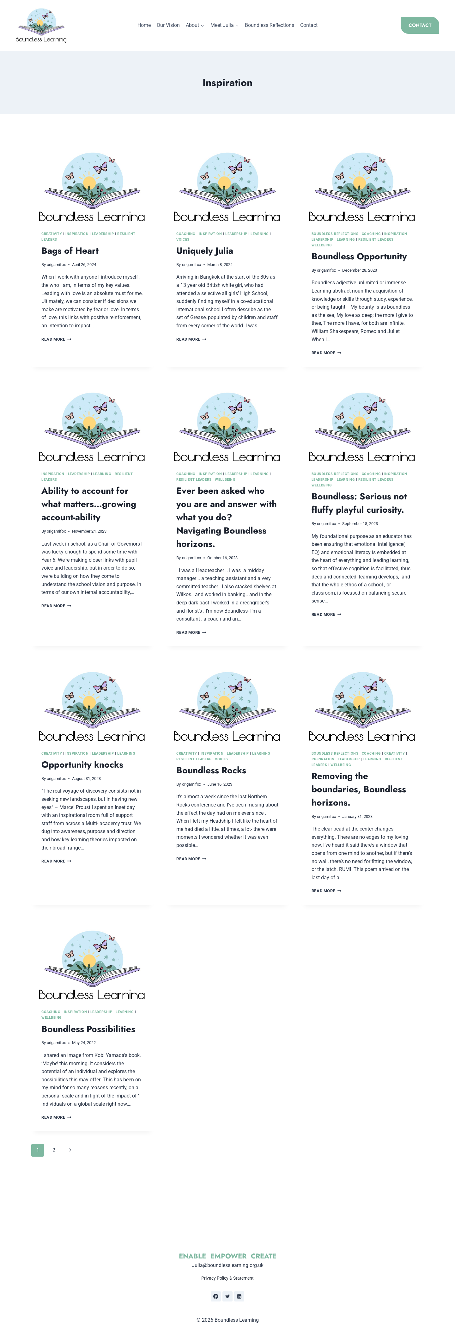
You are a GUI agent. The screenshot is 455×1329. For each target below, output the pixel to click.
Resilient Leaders (376, 240)
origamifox (56, 264)
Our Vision (168, 25)
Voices (182, 240)
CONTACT (420, 25)
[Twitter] (227, 1296)
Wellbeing (322, 245)
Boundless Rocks (211, 770)
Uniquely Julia (204, 250)
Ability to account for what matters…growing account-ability (88, 504)
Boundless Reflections (269, 25)
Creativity (51, 234)
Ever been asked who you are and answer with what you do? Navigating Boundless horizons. (226, 517)
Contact (309, 25)
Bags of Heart (70, 250)
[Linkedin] (239, 1296)
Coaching (185, 234)
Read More (56, 339)
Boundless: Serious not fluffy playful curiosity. (359, 503)
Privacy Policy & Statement (227, 1278)
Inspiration (76, 234)
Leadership (103, 234)
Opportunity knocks (82, 764)
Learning (260, 234)
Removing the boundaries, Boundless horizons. (359, 789)
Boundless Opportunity (359, 256)
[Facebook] (216, 1296)
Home (144, 25)
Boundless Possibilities (88, 1029)
